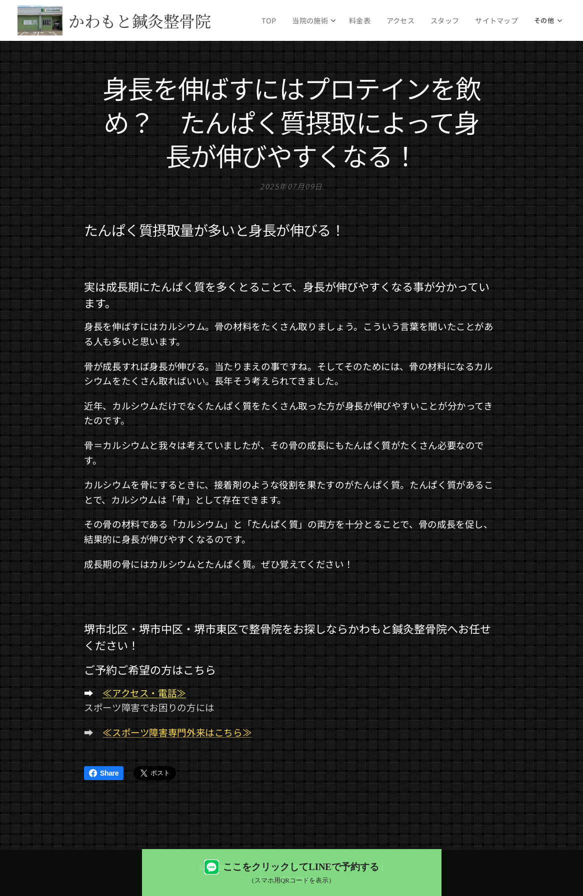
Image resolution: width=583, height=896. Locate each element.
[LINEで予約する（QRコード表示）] (292, 872)
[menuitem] (283, 20)
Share (103, 773)
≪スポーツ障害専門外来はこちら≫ (177, 732)
